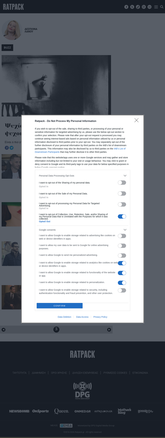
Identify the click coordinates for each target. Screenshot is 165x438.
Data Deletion (64, 317)
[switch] (122, 182)
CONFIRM (60, 306)
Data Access (82, 317)
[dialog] (82, 219)
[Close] (138, 121)
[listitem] (82, 175)
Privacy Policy (100, 317)
